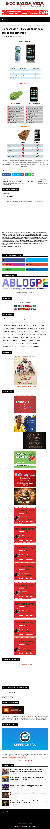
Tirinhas (16, 346)
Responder (10, 203)
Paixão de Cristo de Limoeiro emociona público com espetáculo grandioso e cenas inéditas (26, 786)
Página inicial (5, 25)
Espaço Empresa (32, 328)
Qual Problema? (23, 340)
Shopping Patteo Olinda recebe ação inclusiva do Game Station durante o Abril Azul (27, 778)
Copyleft (4, 812)
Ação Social (6, 319)
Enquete (42, 325)
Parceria (24, 823)
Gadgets (37, 331)
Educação (34, 325)
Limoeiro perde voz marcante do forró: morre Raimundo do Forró (28, 794)
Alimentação (23, 319)
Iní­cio (19, 823)
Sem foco (11, 343)
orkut (27, 337)
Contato (30, 823)
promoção (5, 340)
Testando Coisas (7, 346)
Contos (26, 322)
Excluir (15, 203)
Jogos (12, 334)
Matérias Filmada (41, 334)
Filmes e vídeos (28, 331)
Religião (39, 340)
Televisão (34, 343)
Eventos (20, 331)
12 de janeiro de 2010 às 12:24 (14, 198)
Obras (22, 337)
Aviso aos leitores (33, 319)
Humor (43, 331)
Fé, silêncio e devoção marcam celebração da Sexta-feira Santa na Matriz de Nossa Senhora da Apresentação (27, 770)
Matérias (32, 334)
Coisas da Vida (25, 664)
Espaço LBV (6, 331)
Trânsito (23, 346)
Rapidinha (32, 340)
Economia (26, 325)
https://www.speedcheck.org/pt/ (17, 757)
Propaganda (13, 340)
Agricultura (14, 319)
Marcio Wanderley (7, 36)
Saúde (4, 343)
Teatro (28, 343)
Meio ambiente (6, 337)
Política (39, 337)
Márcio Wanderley (29, 826)
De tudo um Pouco (17, 325)
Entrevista (5, 328)
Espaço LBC (42, 328)
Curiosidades (41, 322)
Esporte (13, 331)
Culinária (33, 322)
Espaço (12, 328)
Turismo (29, 346)
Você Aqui (36, 346)
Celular (11, 25)
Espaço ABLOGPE (21, 328)
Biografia (42, 319)
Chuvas (11, 322)
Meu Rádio (15, 337)
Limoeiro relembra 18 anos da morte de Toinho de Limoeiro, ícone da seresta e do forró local (28, 801)
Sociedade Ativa (20, 343)
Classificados (18, 322)
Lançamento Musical (22, 334)
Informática (6, 334)
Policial (33, 337)
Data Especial (6, 325)
